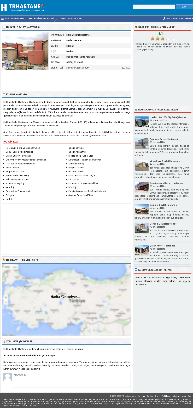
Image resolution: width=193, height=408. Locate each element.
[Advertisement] (66, 80)
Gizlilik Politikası (162, 396)
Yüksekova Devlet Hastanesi (165, 161)
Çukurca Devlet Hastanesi (164, 139)
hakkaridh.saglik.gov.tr (77, 67)
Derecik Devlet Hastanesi (163, 223)
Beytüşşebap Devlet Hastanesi (166, 183)
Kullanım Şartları (145, 396)
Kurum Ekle (186, 396)
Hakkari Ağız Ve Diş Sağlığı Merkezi (169, 117)
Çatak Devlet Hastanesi (162, 245)
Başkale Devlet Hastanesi (163, 205)
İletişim (175, 396)
